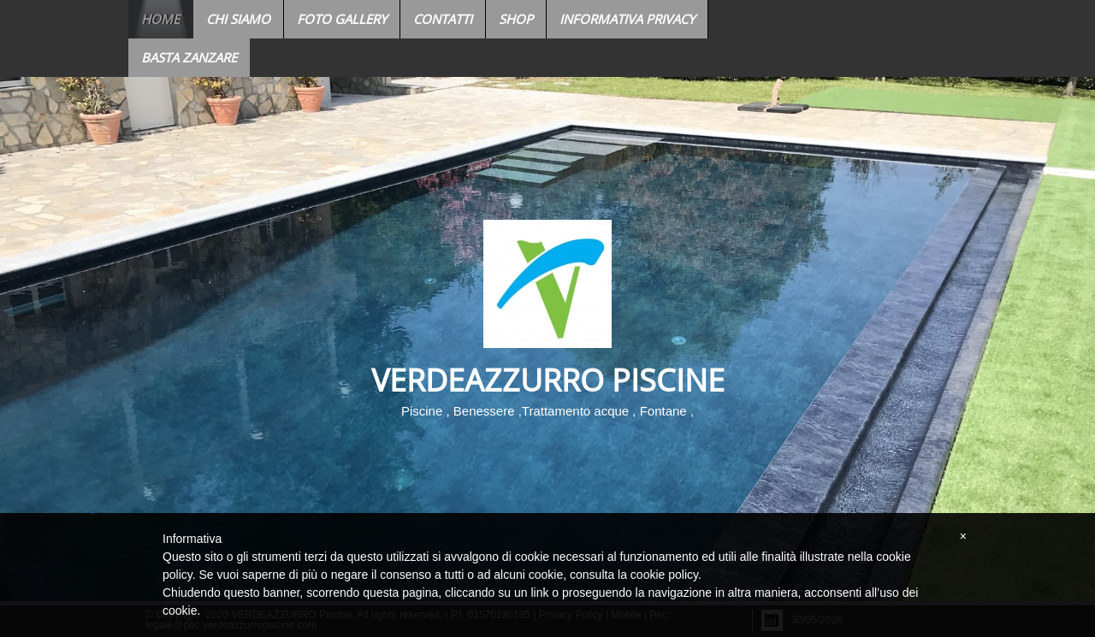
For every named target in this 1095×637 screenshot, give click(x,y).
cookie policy (664, 574)
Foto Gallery (342, 18)
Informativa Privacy (627, 18)
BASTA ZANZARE (189, 57)
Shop (516, 18)
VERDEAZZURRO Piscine (548, 380)
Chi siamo (238, 18)
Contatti (442, 18)
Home (160, 18)
